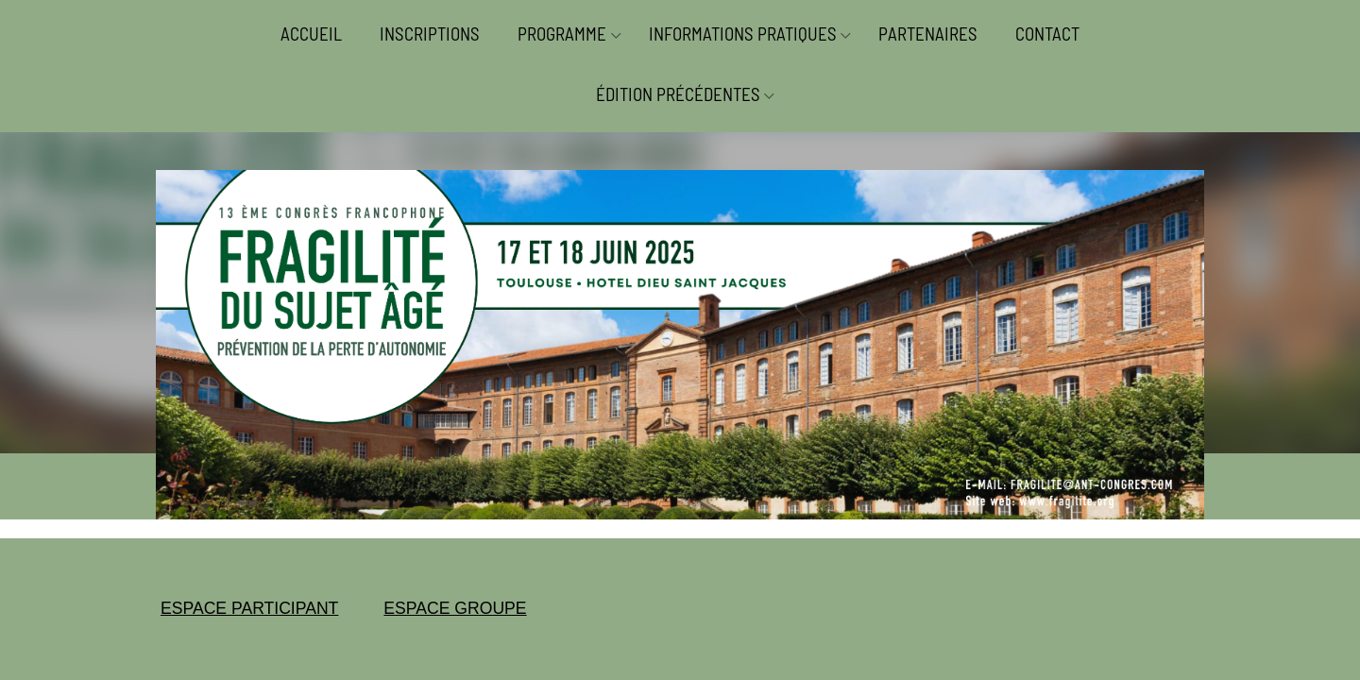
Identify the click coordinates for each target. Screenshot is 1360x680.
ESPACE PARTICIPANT (249, 608)
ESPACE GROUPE (454, 608)
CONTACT (1047, 33)
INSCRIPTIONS (430, 33)
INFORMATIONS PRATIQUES (743, 33)
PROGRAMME (562, 33)
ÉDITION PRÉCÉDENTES (678, 94)
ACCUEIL (311, 33)
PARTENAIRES (928, 33)
